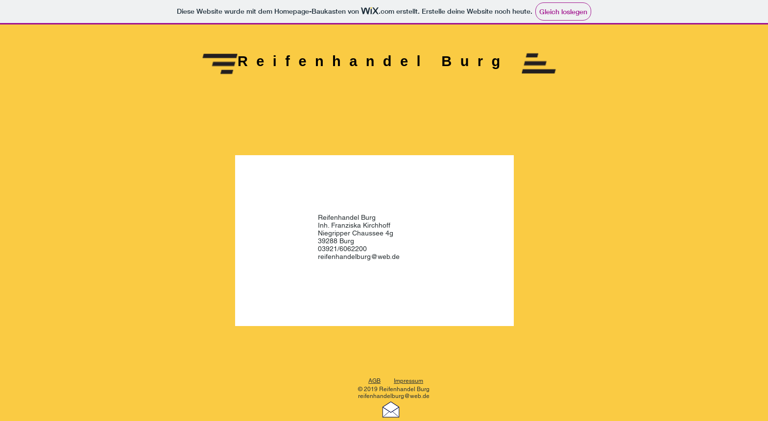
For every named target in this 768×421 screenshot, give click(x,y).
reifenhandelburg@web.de (359, 256)
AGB (374, 380)
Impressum (408, 380)
